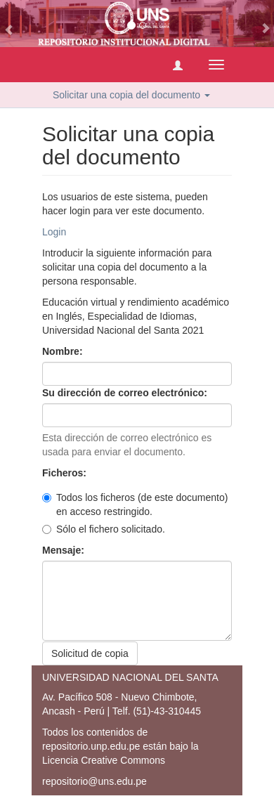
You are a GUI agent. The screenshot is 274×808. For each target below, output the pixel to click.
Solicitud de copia (90, 653)
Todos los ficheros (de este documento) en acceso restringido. (135, 504)
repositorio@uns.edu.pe (94, 781)
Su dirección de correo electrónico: (126, 392)
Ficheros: (65, 472)
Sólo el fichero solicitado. (103, 529)
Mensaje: (64, 550)
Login (54, 231)
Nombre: (63, 351)
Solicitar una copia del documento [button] (131, 94)
